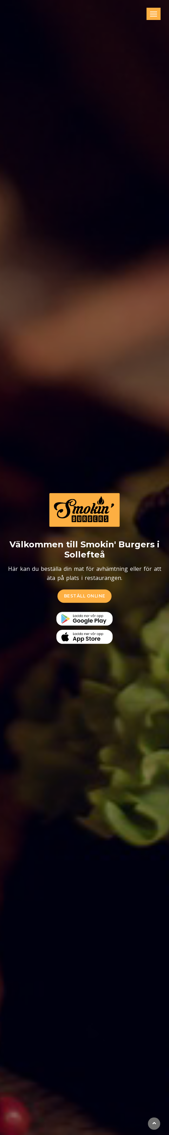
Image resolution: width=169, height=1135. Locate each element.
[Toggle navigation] (154, 14)
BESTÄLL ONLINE (84, 596)
